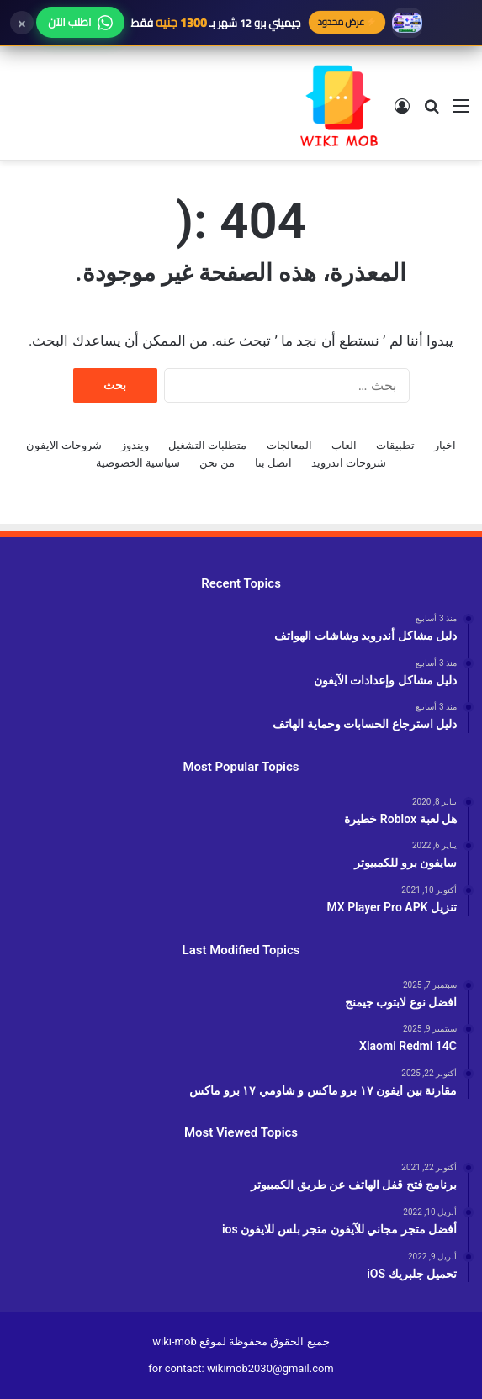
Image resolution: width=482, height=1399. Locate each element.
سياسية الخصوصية (138, 463)
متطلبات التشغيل (207, 445)
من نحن (217, 463)
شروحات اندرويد (348, 463)
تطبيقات (395, 445)
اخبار (445, 445)
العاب (344, 445)
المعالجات (289, 445)
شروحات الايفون (64, 445)
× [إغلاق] (22, 22)
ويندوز (135, 445)
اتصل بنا (273, 463)
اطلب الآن (80, 22)
